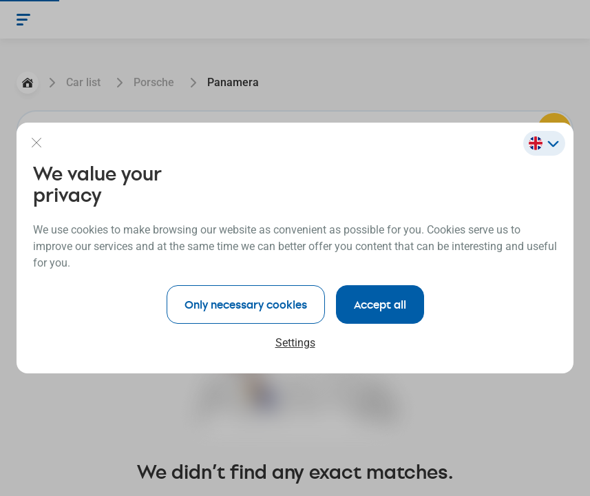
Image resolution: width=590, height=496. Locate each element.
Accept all (380, 304)
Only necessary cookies (246, 304)
